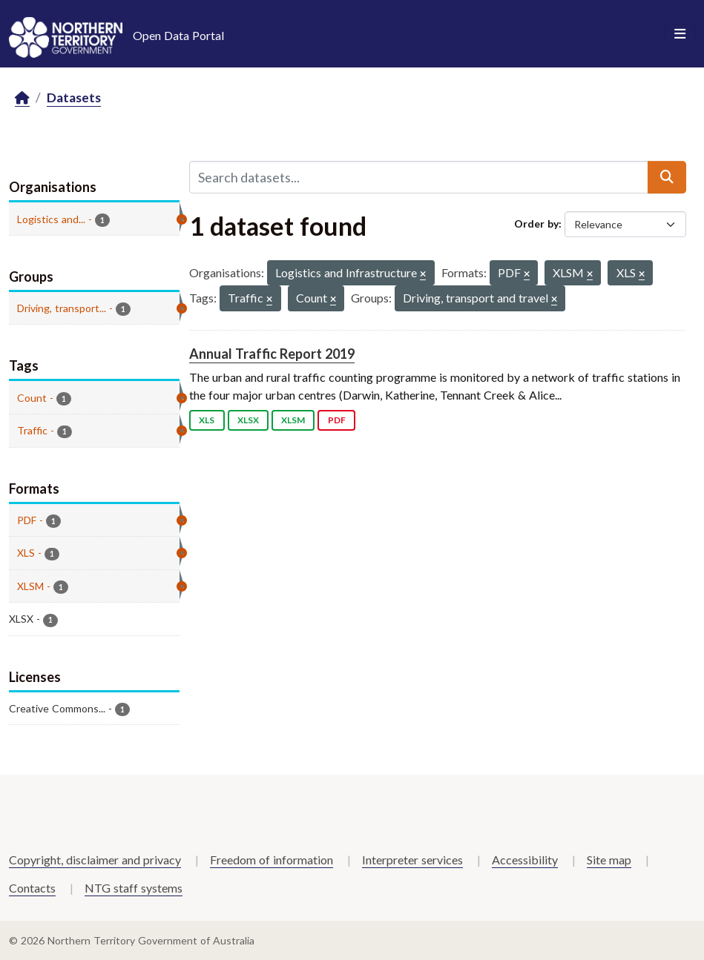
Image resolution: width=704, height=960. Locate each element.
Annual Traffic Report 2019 (272, 353)
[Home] (22, 98)
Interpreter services (412, 860)
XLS (206, 420)
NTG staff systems (133, 888)
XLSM (293, 420)
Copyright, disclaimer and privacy (95, 860)
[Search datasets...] (418, 177)
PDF (337, 420)
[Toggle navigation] (680, 34)
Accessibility (525, 860)
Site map (609, 860)
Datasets (74, 97)
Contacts (32, 888)
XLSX (248, 420)
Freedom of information (271, 860)
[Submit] (667, 177)
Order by (536, 223)
